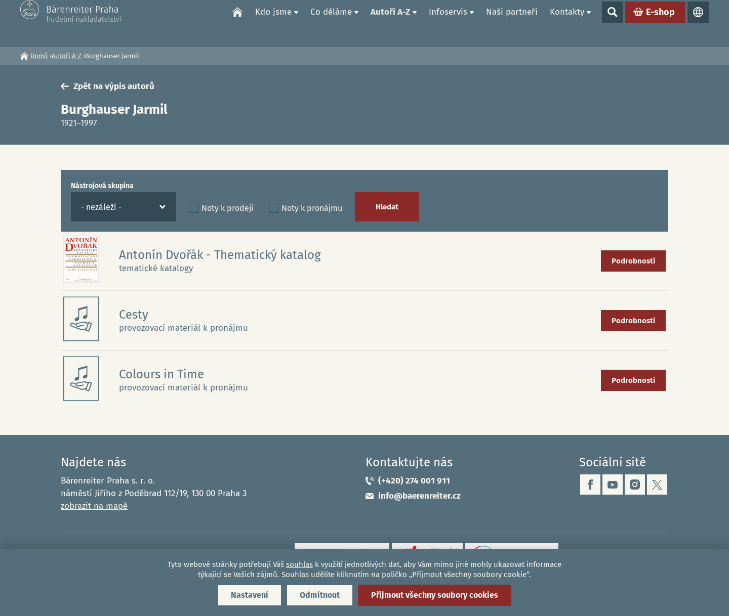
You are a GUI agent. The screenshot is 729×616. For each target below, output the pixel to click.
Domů (237, 23)
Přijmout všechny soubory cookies (434, 595)
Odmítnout (320, 595)
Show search (612, 23)
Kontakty (567, 23)
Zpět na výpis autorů (113, 86)
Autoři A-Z (390, 23)
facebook (590, 484)
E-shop (660, 23)
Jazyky (698, 23)
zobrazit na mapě (94, 506)
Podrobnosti (633, 261)
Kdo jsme (273, 23)
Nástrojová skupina (102, 186)
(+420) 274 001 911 (414, 480)
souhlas (299, 564)
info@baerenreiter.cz (419, 496)
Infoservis (448, 23)
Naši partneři (512, 23)
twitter (657, 484)
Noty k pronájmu (311, 208)
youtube (612, 484)
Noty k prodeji (227, 208)
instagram (635, 484)
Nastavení (249, 595)
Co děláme (331, 23)
